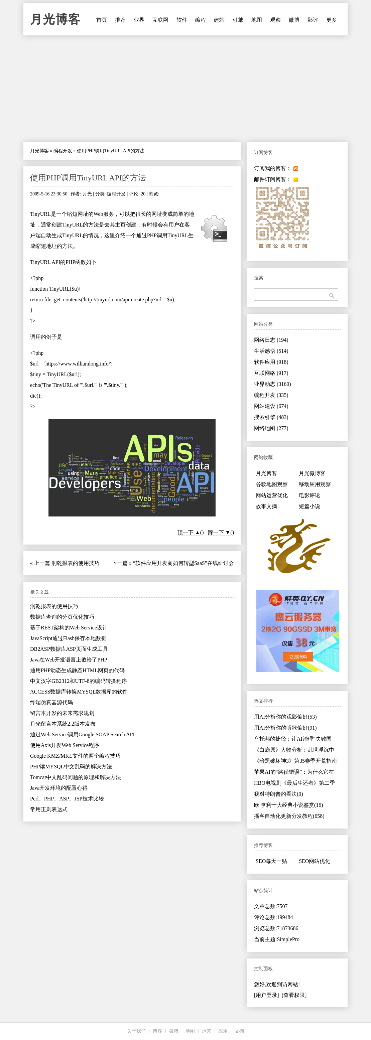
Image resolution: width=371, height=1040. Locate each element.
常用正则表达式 (49, 809)
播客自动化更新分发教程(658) (289, 816)
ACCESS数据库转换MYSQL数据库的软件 (79, 692)
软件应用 (271, 362)
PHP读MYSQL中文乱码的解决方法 (71, 766)
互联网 (160, 20)
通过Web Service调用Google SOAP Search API (82, 734)
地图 (256, 20)
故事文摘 (266, 506)
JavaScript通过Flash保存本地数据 (68, 638)
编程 (200, 20)
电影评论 (309, 495)
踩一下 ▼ (219, 532)
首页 (101, 20)
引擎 (238, 20)
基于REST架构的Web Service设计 (69, 627)
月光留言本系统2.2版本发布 (63, 724)
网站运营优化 (272, 495)
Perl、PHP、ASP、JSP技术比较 (67, 798)
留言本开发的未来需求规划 (62, 713)
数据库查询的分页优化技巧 (62, 617)
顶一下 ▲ (188, 532)
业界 (139, 20)
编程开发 (62, 150)
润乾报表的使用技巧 (75, 563)
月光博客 (55, 19)
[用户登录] (266, 995)
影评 (312, 20)
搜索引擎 (271, 417)
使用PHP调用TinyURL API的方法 (88, 177)
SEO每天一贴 (271, 861)
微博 (294, 20)
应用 (223, 1031)
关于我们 (136, 1031)
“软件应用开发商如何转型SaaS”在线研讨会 (183, 563)
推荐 (120, 20)
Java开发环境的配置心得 (59, 788)
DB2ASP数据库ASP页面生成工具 (69, 649)
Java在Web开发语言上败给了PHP (68, 659)
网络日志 (271, 340)
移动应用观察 (315, 484)
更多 (331, 20)
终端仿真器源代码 (51, 702)
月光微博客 (312, 473)
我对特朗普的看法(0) (278, 794)
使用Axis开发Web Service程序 (64, 745)
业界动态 (272, 384)
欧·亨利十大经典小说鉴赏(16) (288, 805)
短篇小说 (309, 506)
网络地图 (271, 428)
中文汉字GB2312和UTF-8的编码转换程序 (78, 681)
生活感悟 (271, 351)
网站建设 (271, 406)
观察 (275, 20)
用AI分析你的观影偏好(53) (285, 717)
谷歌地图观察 (272, 484)
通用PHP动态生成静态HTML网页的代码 (77, 670)
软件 (181, 20)
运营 (206, 1031)
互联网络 (271, 373)
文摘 (239, 1031)
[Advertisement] (185, 89)
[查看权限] (294, 995)
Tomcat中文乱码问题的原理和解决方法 (75, 777)
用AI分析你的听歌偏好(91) (285, 728)
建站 (219, 20)
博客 (157, 1031)
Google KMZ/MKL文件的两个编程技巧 (75, 756)
